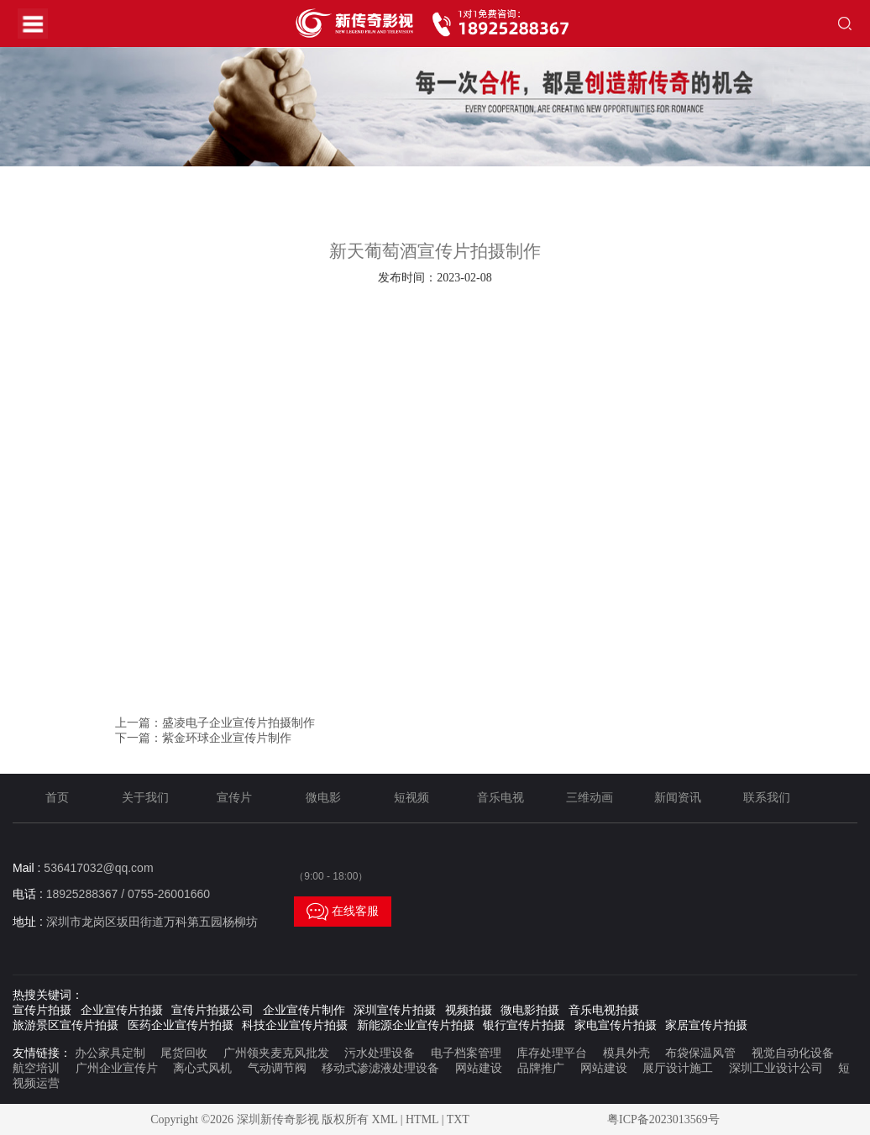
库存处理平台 (551, 1053)
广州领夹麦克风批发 (276, 1053)
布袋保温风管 (700, 1053)
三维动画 (589, 797)
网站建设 (478, 1068)
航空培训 (36, 1068)
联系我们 (766, 797)
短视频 (411, 797)
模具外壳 (626, 1053)
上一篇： (215, 723)
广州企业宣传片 (117, 1068)
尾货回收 (183, 1053)
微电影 (323, 797)
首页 (57, 797)
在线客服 (343, 911)
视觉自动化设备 (793, 1053)
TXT (458, 1119)
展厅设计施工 (677, 1068)
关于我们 (145, 797)
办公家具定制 (110, 1053)
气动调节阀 (277, 1068)
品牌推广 (540, 1068)
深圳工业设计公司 (776, 1068)
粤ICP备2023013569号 (663, 1119)
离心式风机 (202, 1068)
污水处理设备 (379, 1053)
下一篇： (203, 738)
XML (385, 1119)
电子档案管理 (466, 1053)
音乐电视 (500, 797)
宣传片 (234, 797)
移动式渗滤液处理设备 (380, 1068)
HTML (422, 1119)
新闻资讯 (677, 797)
